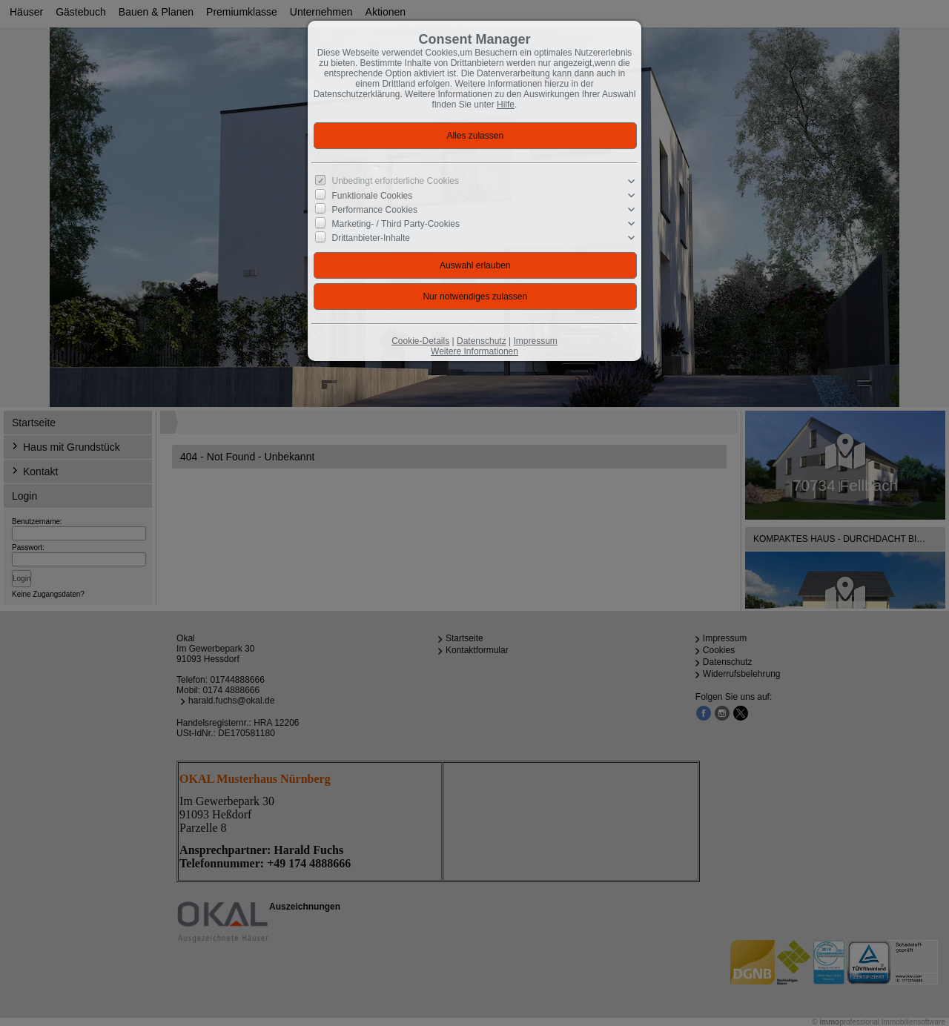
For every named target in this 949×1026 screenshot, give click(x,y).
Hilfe (506, 104)
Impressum (535, 341)
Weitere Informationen (474, 351)
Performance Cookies (374, 210)
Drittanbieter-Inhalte (371, 238)
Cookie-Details (420, 341)
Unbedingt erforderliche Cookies (395, 181)
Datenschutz (481, 341)
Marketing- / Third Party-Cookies (396, 224)
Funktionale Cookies (372, 196)
